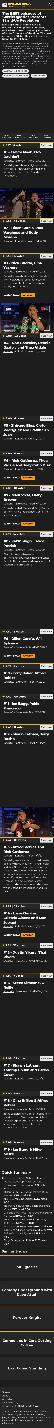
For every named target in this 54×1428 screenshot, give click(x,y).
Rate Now (46, 145)
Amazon (28, 295)
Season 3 (8, 503)
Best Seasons (33, 136)
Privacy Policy (10, 1402)
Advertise (7, 1399)
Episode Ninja (31, 1406)
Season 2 (8, 160)
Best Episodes (6, 136)
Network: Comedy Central (16, 76)
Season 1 (8, 241)
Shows (6, 1392)
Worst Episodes (20, 136)
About (6, 1395)
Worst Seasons (46, 136)
